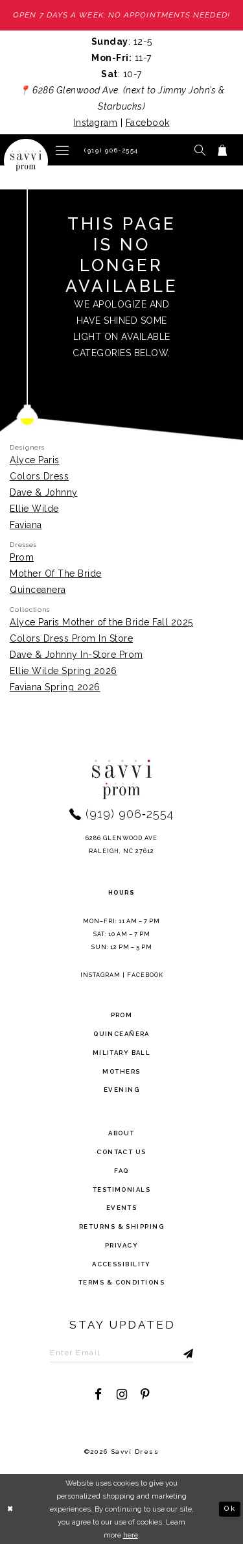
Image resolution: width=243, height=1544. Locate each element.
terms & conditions (121, 1282)
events (121, 1207)
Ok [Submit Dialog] (229, 1508)
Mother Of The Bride (56, 573)
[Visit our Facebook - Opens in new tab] (98, 1395)
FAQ (121, 1170)
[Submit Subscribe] (175, 1352)
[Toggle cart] (222, 149)
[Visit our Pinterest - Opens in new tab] (145, 1395)
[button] (62, 149)
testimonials (121, 1189)
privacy (121, 1245)
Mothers (121, 1071)
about (121, 1133)
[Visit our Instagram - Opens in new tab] (121, 1395)
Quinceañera (121, 1033)
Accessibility (121, 1264)
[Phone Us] (110, 149)
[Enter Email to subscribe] (122, 1352)
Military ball (122, 1052)
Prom (22, 557)
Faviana (26, 525)
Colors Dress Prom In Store (71, 639)
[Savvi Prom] (26, 161)
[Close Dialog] (11, 1509)
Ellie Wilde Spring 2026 (63, 671)
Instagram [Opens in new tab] (96, 122)
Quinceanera (38, 590)
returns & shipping (121, 1226)
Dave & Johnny (44, 492)
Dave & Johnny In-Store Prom (76, 655)
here (130, 1534)
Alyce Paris (35, 460)
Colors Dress (39, 476)
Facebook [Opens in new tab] (148, 122)
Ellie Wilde (34, 508)
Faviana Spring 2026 (55, 687)
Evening (121, 1090)
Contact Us (121, 1151)
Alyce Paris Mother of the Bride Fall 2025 (101, 623)
